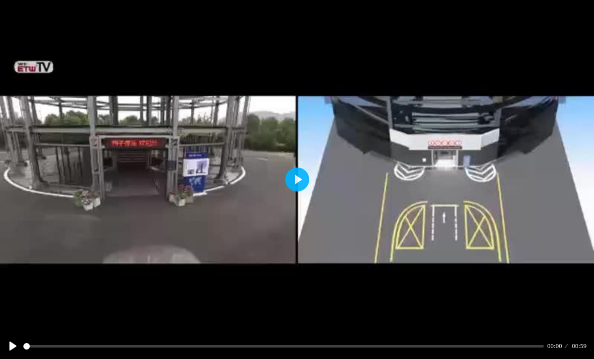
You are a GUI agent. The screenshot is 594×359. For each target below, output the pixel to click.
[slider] (283, 346)
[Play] (13, 346)
